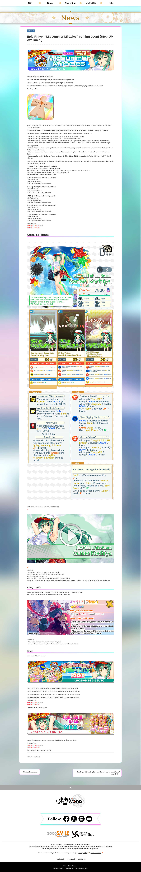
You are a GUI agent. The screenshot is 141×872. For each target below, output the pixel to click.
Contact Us (81, 859)
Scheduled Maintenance (29, 772)
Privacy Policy (83, 853)
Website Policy (60, 859)
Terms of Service (97, 853)
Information (37, 756)
